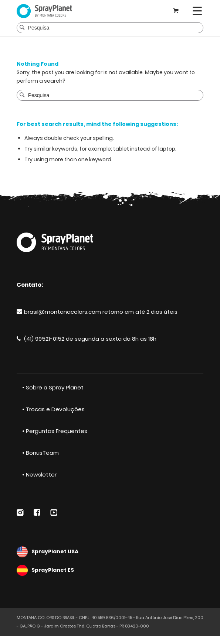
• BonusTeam (40, 453)
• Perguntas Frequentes (54, 431)
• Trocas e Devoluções (53, 409)
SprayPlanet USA (110, 551)
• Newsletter (39, 474)
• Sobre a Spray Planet (53, 387)
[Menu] (197, 11)
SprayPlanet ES (110, 570)
